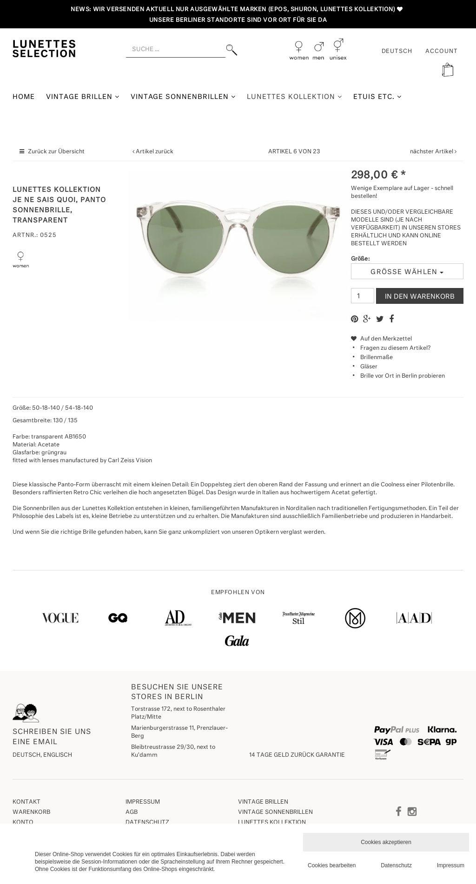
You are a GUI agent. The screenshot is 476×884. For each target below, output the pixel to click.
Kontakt (26, 802)
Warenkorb (31, 812)
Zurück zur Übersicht (56, 152)
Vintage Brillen (82, 96)
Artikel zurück (154, 152)
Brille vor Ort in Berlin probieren (402, 376)
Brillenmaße (376, 357)
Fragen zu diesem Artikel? (390, 348)
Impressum (143, 802)
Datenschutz (147, 822)
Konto (23, 822)
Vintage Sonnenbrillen (183, 96)
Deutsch (397, 51)
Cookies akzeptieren (386, 842)
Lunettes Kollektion (294, 96)
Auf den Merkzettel (381, 339)
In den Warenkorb (420, 297)
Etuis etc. (377, 96)
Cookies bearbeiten (332, 865)
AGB (132, 812)
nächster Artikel (432, 152)
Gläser (368, 367)
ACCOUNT (441, 51)
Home (24, 97)
